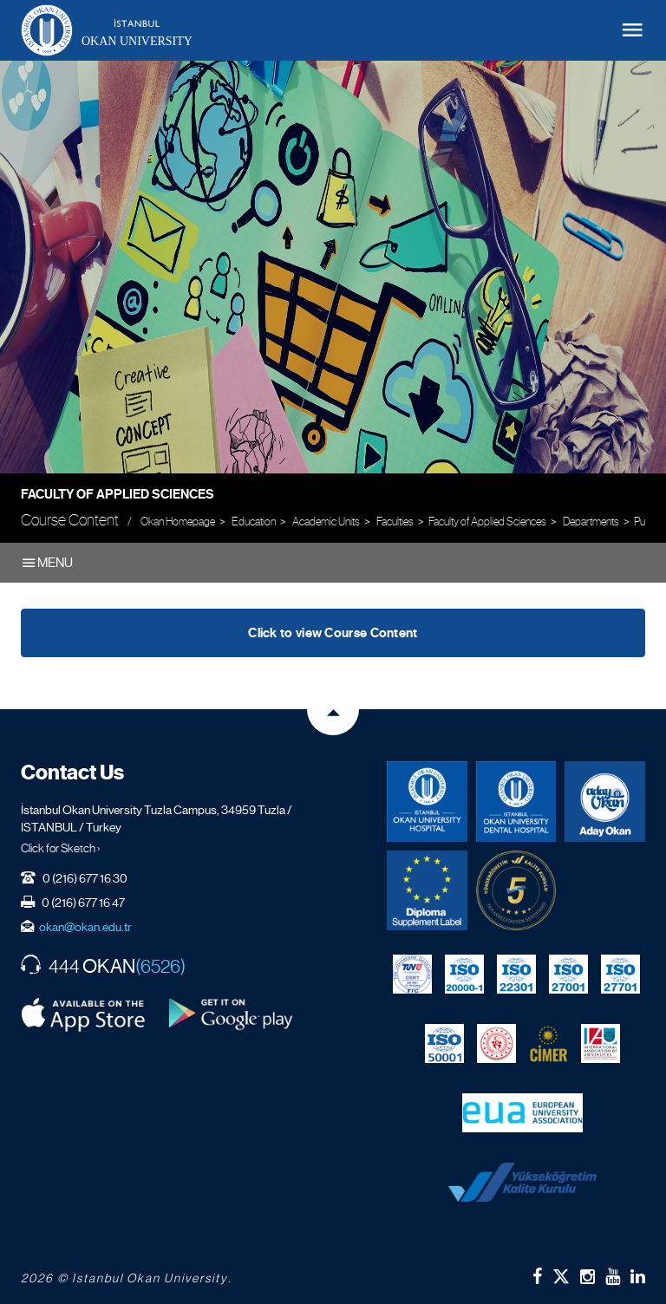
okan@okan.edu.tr (85, 927)
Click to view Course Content (332, 633)
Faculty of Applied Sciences (117, 494)
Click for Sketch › (61, 848)
